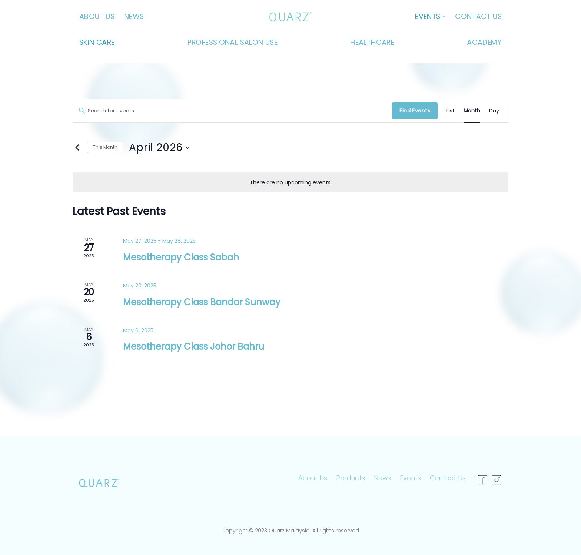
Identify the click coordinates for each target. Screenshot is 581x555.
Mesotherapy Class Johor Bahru (193, 346)
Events (430, 16)
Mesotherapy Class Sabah (181, 257)
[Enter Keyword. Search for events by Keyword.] (232, 110)
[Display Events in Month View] (472, 110)
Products (350, 478)
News (134, 16)
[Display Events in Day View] (494, 110)
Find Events (414, 110)
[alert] (290, 182)
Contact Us (478, 16)
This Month (105, 147)
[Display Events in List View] (450, 110)
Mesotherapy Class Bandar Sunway (201, 302)
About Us (96, 16)
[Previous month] (77, 147)
